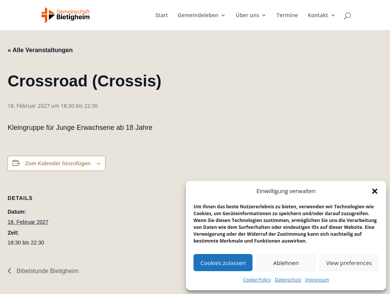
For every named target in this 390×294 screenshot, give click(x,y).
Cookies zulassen (223, 263)
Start (161, 16)
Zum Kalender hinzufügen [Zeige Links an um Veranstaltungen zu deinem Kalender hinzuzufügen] (58, 163)
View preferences (349, 263)
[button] (375, 191)
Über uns (247, 16)
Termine (287, 16)
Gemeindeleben (197, 16)
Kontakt (318, 16)
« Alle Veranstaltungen (40, 50)
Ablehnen (286, 263)
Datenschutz (288, 279)
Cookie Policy (257, 279)
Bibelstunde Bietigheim (46, 271)
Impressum (317, 279)
